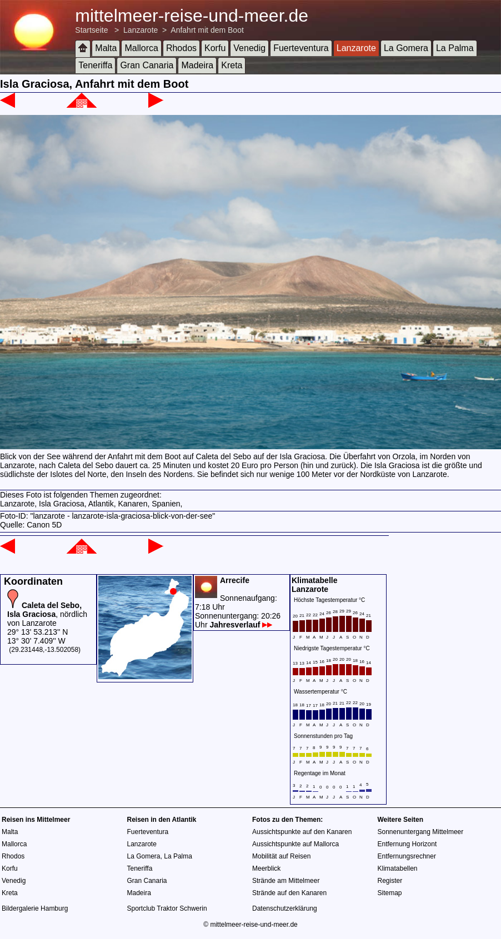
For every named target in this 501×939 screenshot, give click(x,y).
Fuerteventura (301, 48)
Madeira (197, 65)
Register (390, 881)
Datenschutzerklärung (284, 908)
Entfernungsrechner (407, 856)
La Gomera (406, 48)
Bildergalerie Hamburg (35, 908)
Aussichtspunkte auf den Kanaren (302, 832)
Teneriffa (95, 65)
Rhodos (181, 48)
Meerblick (266, 868)
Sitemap (390, 893)
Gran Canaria (146, 65)
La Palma (455, 48)
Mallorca (141, 48)
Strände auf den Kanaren (289, 893)
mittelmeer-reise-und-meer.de (191, 16)
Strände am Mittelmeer (285, 881)
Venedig (249, 48)
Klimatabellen (398, 868)
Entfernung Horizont (407, 844)
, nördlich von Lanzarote (47, 614)
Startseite (91, 30)
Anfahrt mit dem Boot (207, 30)
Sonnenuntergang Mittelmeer (421, 832)
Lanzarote (140, 30)
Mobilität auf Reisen (281, 856)
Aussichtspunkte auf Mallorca (295, 844)
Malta (106, 48)
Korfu (215, 48)
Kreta (231, 65)
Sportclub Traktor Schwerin (167, 908)
